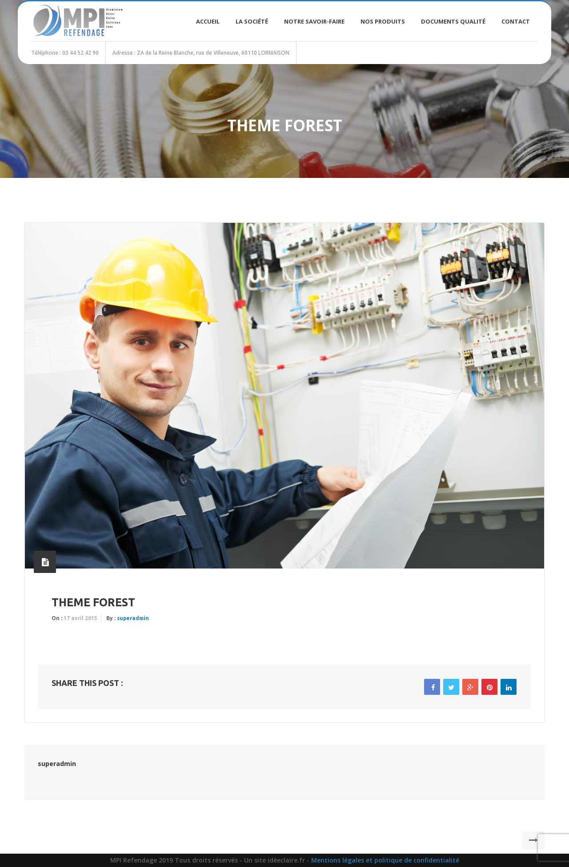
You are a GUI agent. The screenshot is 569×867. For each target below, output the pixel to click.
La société (252, 21)
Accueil (208, 21)
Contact (515, 21)
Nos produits (383, 21)
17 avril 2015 (80, 618)
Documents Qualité (453, 21)
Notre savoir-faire (314, 21)
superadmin (133, 618)
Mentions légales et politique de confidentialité (385, 860)
